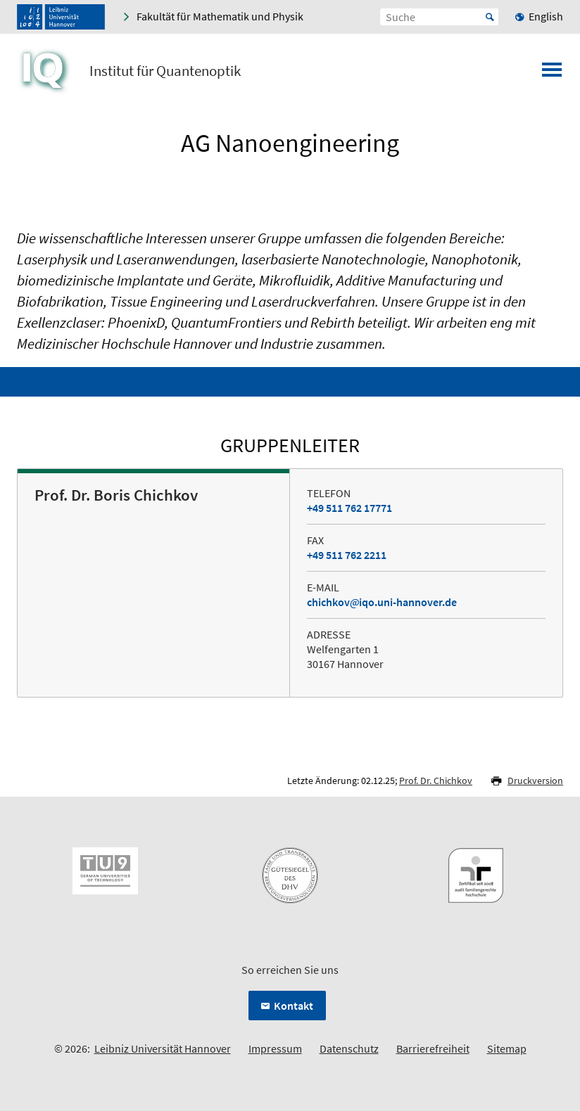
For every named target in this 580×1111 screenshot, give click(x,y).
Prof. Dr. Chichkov (435, 780)
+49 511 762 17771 (349, 508)
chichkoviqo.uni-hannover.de (382, 602)
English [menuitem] (546, 16)
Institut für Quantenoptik (165, 71)
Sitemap (507, 1048)
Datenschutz (349, 1048)
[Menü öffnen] (552, 74)
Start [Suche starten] (489, 16)
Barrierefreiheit (432, 1048)
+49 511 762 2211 (346, 555)
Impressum (275, 1048)
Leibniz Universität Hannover (162, 1048)
